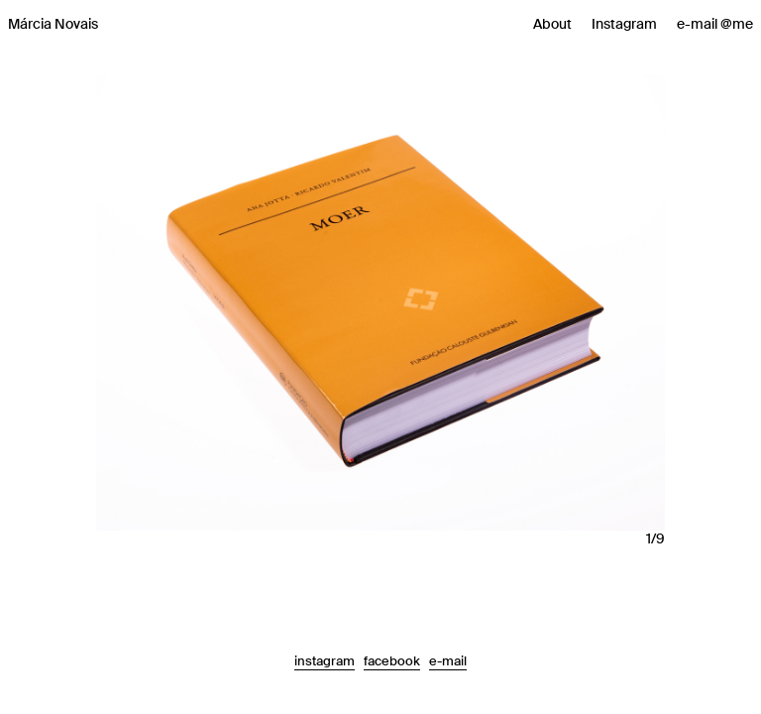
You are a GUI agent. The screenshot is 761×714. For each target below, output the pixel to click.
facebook (392, 661)
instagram (324, 661)
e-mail (448, 661)
